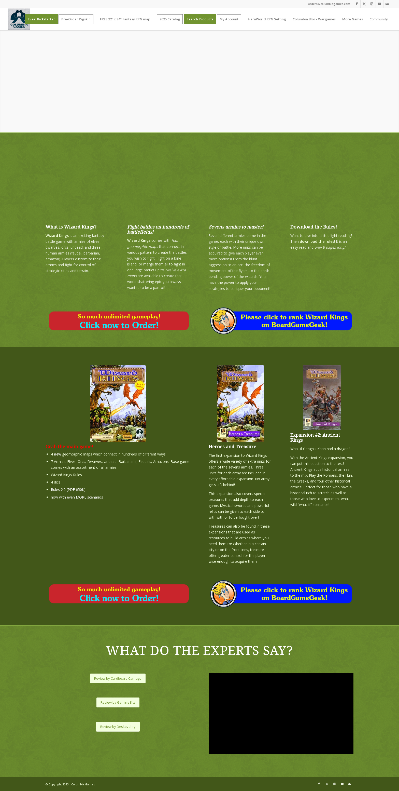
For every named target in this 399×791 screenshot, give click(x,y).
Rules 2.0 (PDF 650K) (68, 489)
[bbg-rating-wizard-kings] (281, 321)
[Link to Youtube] (379, 4)
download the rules (317, 241)
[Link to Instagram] (372, 4)
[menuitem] (41, 19)
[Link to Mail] (387, 4)
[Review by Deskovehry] (118, 727)
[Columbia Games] (19, 19)
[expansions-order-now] (118, 321)
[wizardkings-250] (118, 403)
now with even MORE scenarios (77, 497)
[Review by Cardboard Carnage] (118, 678)
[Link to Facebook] (356, 4)
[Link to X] (364, 4)
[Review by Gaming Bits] (117, 702)
